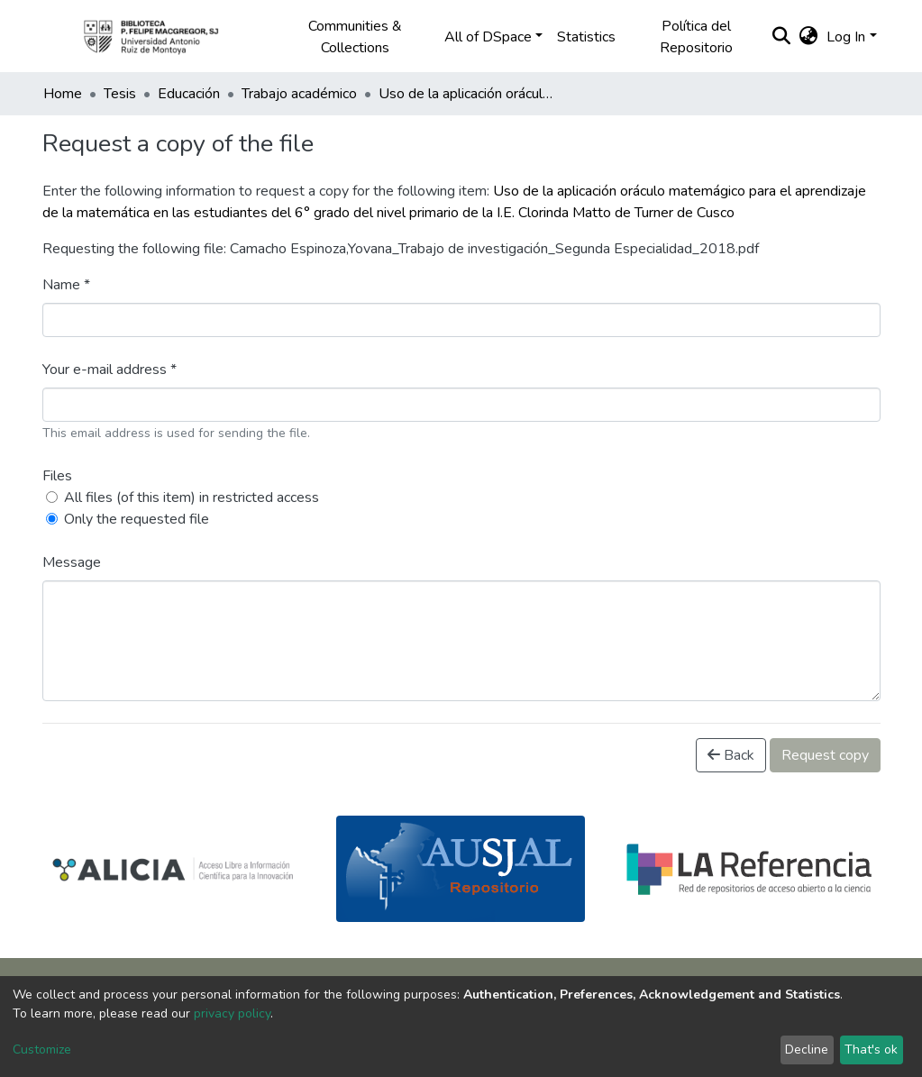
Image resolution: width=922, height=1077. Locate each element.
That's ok (871, 1049)
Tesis (120, 94)
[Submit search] (781, 37)
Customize (42, 1049)
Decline (806, 1049)
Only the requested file (136, 519)
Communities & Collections (355, 37)
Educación (189, 94)
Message (71, 562)
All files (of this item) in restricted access (191, 497)
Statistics (586, 37)
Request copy (825, 755)
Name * (66, 285)
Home (62, 94)
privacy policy (232, 1013)
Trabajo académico (299, 94)
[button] (808, 37)
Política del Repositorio (696, 37)
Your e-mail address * (109, 369)
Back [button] (730, 755)
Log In (845, 37)
